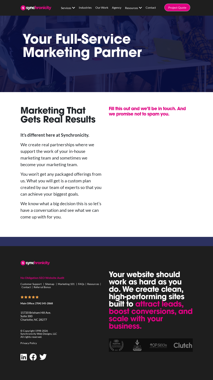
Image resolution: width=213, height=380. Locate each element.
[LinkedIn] (23, 357)
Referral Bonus (42, 287)
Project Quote (177, 7)
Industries (85, 7)
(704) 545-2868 (44, 303)
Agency (116, 7)
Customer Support (31, 284)
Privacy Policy (28, 343)
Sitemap (49, 284)
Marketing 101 (66, 284)
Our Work (101, 7)
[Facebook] (33, 357)
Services (66, 8)
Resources (131, 8)
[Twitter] (43, 357)
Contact (151, 7)
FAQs (81, 284)
